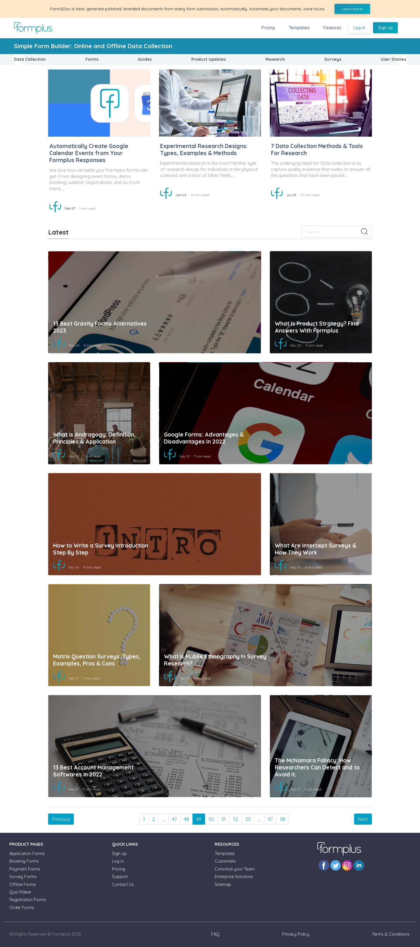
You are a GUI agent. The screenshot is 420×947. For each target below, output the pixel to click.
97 (270, 819)
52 (235, 819)
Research (275, 59)
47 (174, 819)
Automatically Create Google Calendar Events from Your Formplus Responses (88, 153)
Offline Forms (22, 884)
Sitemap (223, 884)
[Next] (363, 819)
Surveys (332, 59)
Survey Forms (22, 876)
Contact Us (123, 884)
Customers (225, 861)
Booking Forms (24, 861)
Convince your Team (235, 869)
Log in (359, 27)
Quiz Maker (20, 892)
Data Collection (30, 59)
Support (120, 876)
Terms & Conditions (391, 934)
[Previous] (61, 819)
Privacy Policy (295, 934)
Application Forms (27, 853)
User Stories (393, 59)
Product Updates (208, 59)
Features (332, 27)
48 (186, 819)
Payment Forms (24, 869)
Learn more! (352, 9)
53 (248, 819)
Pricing (268, 27)
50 (211, 819)
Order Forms (21, 907)
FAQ (215, 934)
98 (282, 819)
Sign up (385, 27)
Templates (299, 27)
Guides (145, 59)
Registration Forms (27, 899)
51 (223, 819)
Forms (91, 59)
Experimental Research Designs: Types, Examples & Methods (204, 150)
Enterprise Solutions (234, 876)
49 (198, 819)
